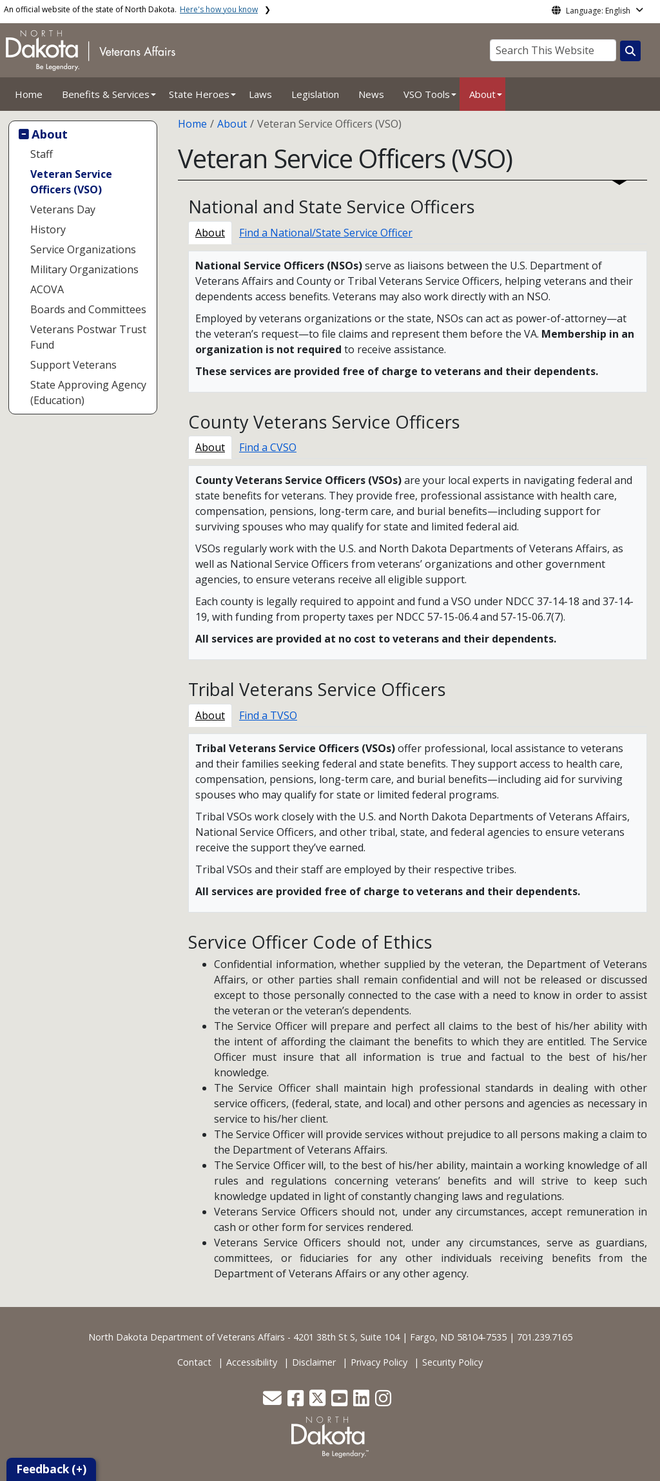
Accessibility (251, 1362)
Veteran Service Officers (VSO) (71, 182)
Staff (41, 154)
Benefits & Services (106, 94)
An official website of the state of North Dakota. (131, 9)
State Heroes (199, 94)
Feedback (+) (51, 1469)
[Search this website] (630, 51)
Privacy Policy (379, 1362)
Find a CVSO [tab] (267, 447)
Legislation (315, 94)
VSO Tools (426, 94)
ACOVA (47, 289)
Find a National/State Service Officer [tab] (325, 233)
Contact (194, 1362)
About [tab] (210, 233)
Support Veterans (73, 365)
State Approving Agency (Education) (88, 392)
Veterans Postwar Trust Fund (88, 337)
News (371, 94)
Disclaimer (314, 1362)
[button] (273, 1401)
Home (29, 94)
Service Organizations (83, 249)
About (482, 94)
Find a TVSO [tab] (268, 715)
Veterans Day (62, 209)
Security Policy (452, 1362)
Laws (260, 94)
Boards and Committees (88, 309)
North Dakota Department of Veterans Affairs (186, 1337)
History (48, 229)
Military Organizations (84, 269)
